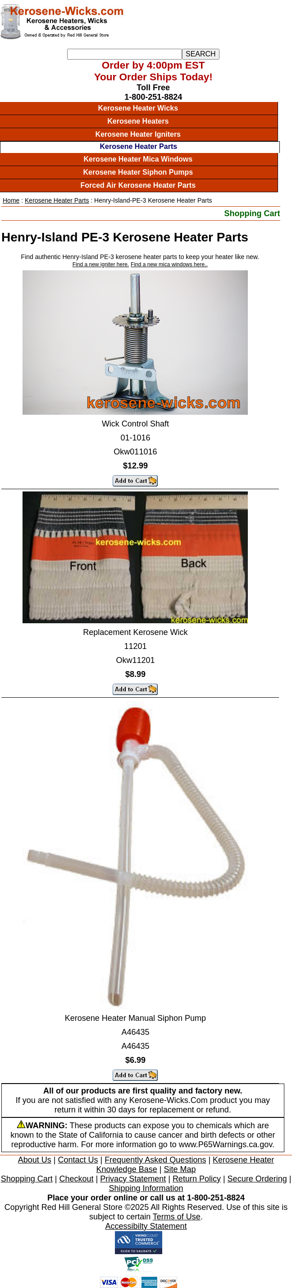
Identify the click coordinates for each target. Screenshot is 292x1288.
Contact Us (78, 1159)
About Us (34, 1159)
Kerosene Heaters (138, 121)
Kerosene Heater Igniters (138, 134)
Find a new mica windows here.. (169, 264)
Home (11, 200)
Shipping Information (146, 1188)
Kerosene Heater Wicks (138, 108)
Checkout (76, 1178)
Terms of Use (177, 1216)
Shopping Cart (252, 213)
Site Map (180, 1169)
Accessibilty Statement (146, 1226)
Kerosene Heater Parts (138, 146)
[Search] (124, 54)
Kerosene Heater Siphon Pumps (138, 172)
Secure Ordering (257, 1178)
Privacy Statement (133, 1178)
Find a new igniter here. (101, 264)
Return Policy (197, 1178)
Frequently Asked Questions (155, 1159)
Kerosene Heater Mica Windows (137, 159)
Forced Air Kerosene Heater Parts (138, 185)
